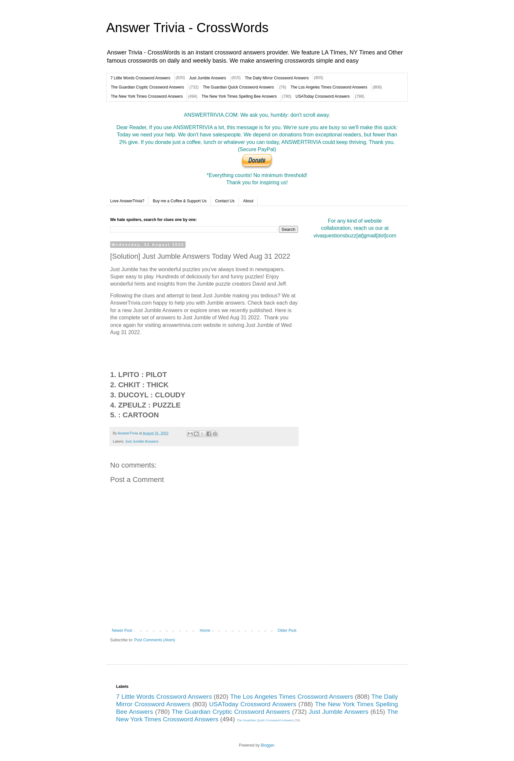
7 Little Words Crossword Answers (140, 78)
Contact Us (224, 201)
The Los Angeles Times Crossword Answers (328, 87)
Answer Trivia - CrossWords (187, 27)
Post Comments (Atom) (154, 640)
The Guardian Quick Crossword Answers (238, 87)
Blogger (267, 745)
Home (205, 630)
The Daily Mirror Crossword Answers (277, 78)
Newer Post (122, 630)
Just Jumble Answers (207, 78)
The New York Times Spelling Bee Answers (239, 96)
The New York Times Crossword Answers (147, 96)
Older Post (287, 630)
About (248, 201)
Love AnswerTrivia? (127, 201)
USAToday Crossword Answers (323, 96)
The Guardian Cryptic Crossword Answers (147, 87)
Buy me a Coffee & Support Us (180, 201)
